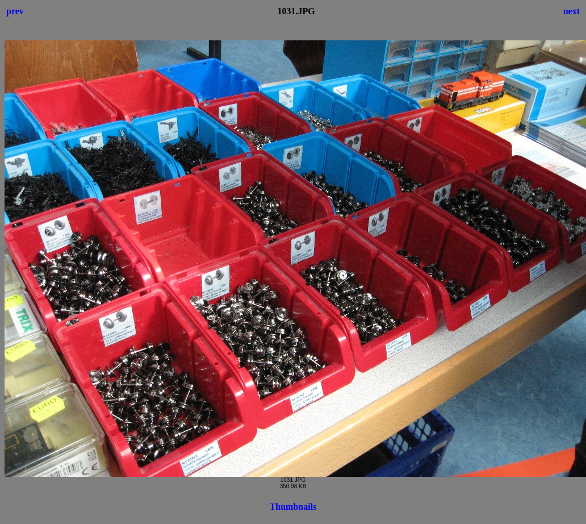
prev (15, 11)
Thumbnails (293, 506)
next (571, 11)
